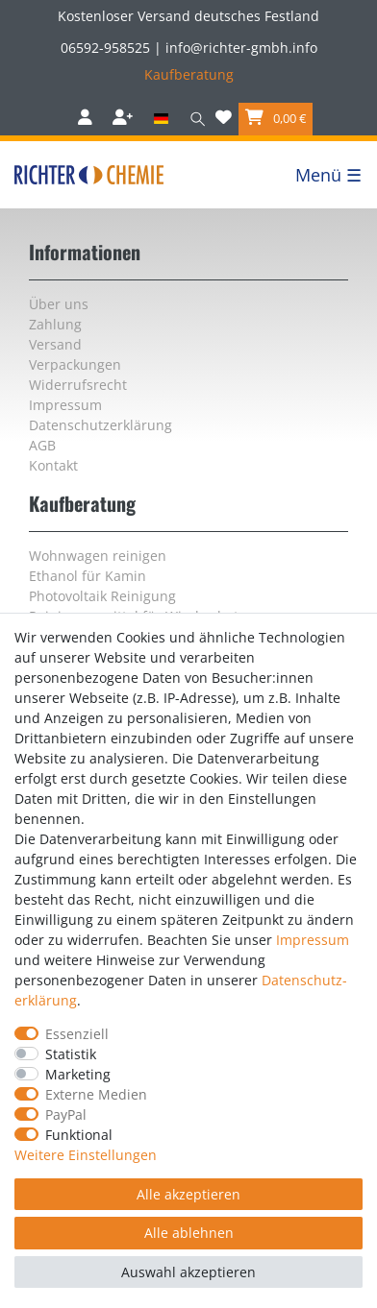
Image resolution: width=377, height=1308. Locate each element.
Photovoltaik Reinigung (102, 596)
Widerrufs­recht (78, 384)
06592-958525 (105, 47)
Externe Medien (96, 1094)
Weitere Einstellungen (85, 1155)
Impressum (65, 405)
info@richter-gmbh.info (241, 47)
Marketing (78, 1074)
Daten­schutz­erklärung (100, 425)
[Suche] (194, 119)
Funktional (79, 1135)
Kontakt (53, 465)
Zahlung (55, 324)
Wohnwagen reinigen (97, 555)
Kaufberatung (189, 74)
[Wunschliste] (224, 119)
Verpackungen (75, 364)
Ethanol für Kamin (87, 576)
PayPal (66, 1114)
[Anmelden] (87, 119)
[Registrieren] (124, 119)
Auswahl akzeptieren (188, 1272)
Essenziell (77, 1034)
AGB (42, 445)
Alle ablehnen (189, 1232)
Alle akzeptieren (188, 1194)
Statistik (70, 1054)
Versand (55, 344)
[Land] (160, 119)
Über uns (58, 304)
